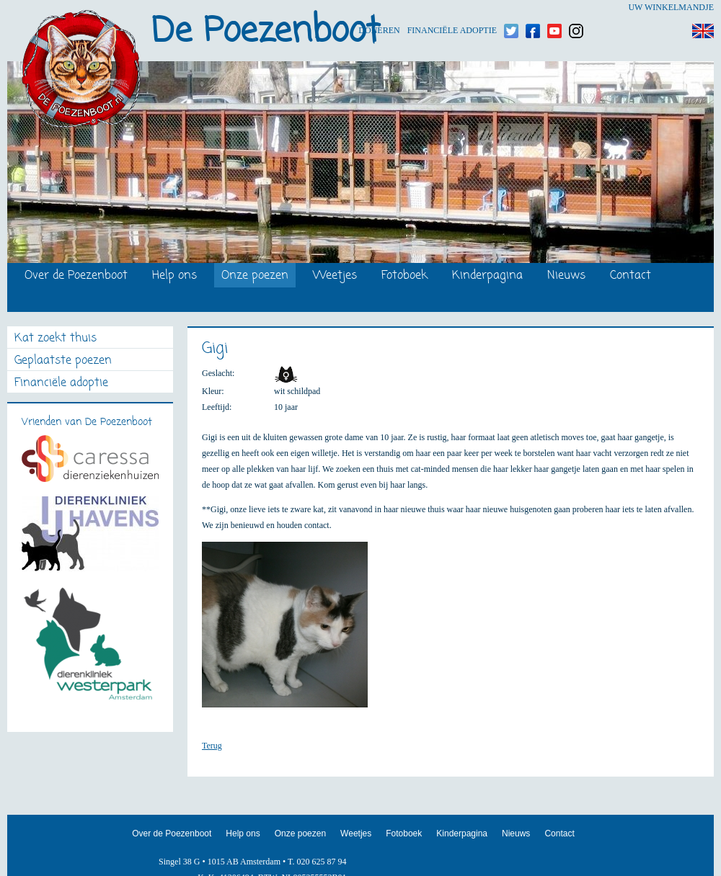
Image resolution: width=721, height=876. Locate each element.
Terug (212, 746)
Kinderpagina (487, 276)
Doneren (378, 7)
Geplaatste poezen (63, 361)
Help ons (174, 276)
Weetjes (335, 276)
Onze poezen (254, 276)
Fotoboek (404, 276)
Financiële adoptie (452, 7)
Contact (630, 276)
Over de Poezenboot (76, 276)
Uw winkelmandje (671, 7)
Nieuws (566, 276)
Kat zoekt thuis (55, 339)
